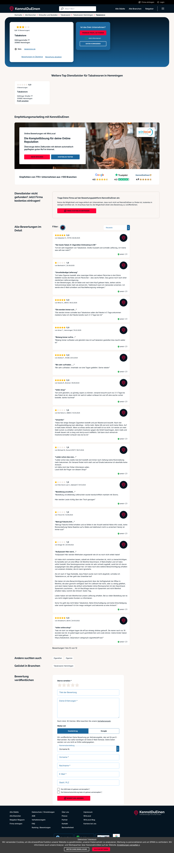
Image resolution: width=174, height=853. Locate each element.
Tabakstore (22, 91)
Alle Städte (120, 8)
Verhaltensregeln (104, 721)
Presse (64, 816)
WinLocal (87, 816)
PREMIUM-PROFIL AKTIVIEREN (93, 33)
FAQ (33, 824)
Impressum (87, 812)
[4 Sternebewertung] (73, 685)
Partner (65, 820)
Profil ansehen (23, 101)
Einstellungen (49, 812)
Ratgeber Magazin (17, 820)
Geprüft (122, 254)
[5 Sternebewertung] (77, 685)
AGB (65, 789)
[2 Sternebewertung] (64, 685)
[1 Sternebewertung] (60, 685)
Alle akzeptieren (101, 849)
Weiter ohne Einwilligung (76, 849)
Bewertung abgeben (53, 57)
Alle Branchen (135, 8)
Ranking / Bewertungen (41, 827)
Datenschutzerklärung (71, 792)
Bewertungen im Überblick (32, 57)
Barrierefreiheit (68, 827)
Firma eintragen (16, 824)
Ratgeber (149, 8)
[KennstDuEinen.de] (25, 8)
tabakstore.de (29, 49)
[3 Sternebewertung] (68, 685)
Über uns (65, 812)
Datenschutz (37, 812)
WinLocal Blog (89, 820)
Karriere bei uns (89, 824)
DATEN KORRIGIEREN (93, 44)
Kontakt (65, 824)
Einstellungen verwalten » (128, 845)
